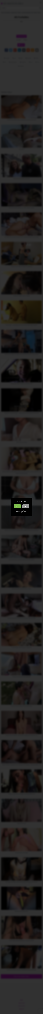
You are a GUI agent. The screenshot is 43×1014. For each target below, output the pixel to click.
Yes (17, 506)
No (25, 506)
